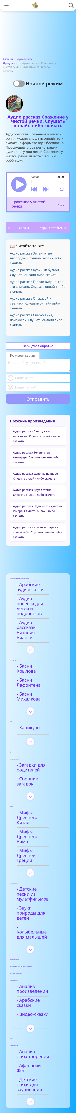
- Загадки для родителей (32, 743)
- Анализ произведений (33, 931)
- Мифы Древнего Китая (37, 787)
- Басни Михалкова (38, 673)
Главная (8, 59)
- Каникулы (30, 703)
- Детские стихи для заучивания (39, 1018)
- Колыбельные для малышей (39, 877)
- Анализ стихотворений (34, 993)
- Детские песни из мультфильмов (38, 849)
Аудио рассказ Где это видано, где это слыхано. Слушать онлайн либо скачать (37, 287)
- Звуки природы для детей (36, 863)
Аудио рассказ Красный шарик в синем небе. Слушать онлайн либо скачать (37, 532)
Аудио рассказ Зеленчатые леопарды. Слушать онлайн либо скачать (36, 258)
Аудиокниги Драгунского (17, 61)
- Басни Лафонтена (38, 662)
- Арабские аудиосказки (31, 587)
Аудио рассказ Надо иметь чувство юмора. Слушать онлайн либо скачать (37, 511)
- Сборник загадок (37, 754)
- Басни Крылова (36, 651)
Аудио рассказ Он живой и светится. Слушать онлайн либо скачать (35, 303)
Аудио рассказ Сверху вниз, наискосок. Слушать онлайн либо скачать (36, 320)
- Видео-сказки (34, 953)
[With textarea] (38, 365)
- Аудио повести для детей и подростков (35, 603)
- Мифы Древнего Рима (37, 801)
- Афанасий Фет (34, 1004)
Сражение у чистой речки (28, 204)
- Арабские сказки (37, 942)
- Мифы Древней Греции (36, 815)
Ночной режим (44, 83)
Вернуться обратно (38, 346)
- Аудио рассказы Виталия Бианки (36, 620)
